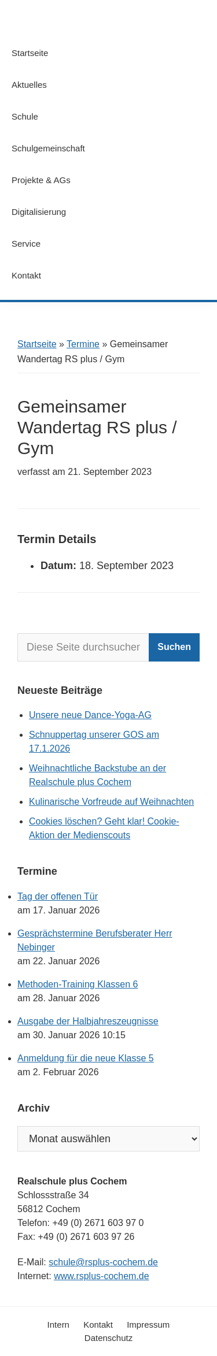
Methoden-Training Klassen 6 (77, 984)
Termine (83, 344)
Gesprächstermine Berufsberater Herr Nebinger (94, 940)
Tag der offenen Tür (57, 896)
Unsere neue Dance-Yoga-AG (90, 715)
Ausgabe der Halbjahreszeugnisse (88, 1021)
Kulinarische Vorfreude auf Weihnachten (111, 802)
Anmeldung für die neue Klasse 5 (85, 1058)
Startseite (37, 344)
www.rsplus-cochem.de (101, 1276)
